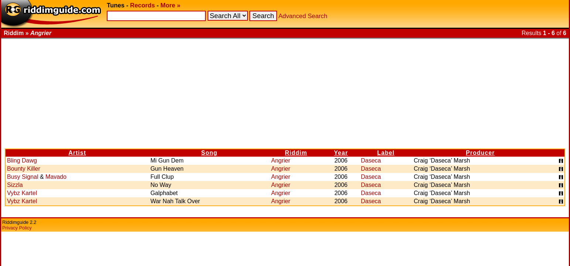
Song (209, 153)
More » (170, 5)
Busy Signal (22, 177)
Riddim (296, 153)
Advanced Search (303, 16)
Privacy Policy (17, 228)
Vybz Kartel (22, 193)
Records (142, 5)
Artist (77, 153)
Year (341, 153)
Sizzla (15, 185)
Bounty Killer (23, 169)
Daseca (371, 160)
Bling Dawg (22, 160)
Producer (480, 153)
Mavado (55, 177)
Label (386, 153)
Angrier (280, 160)
